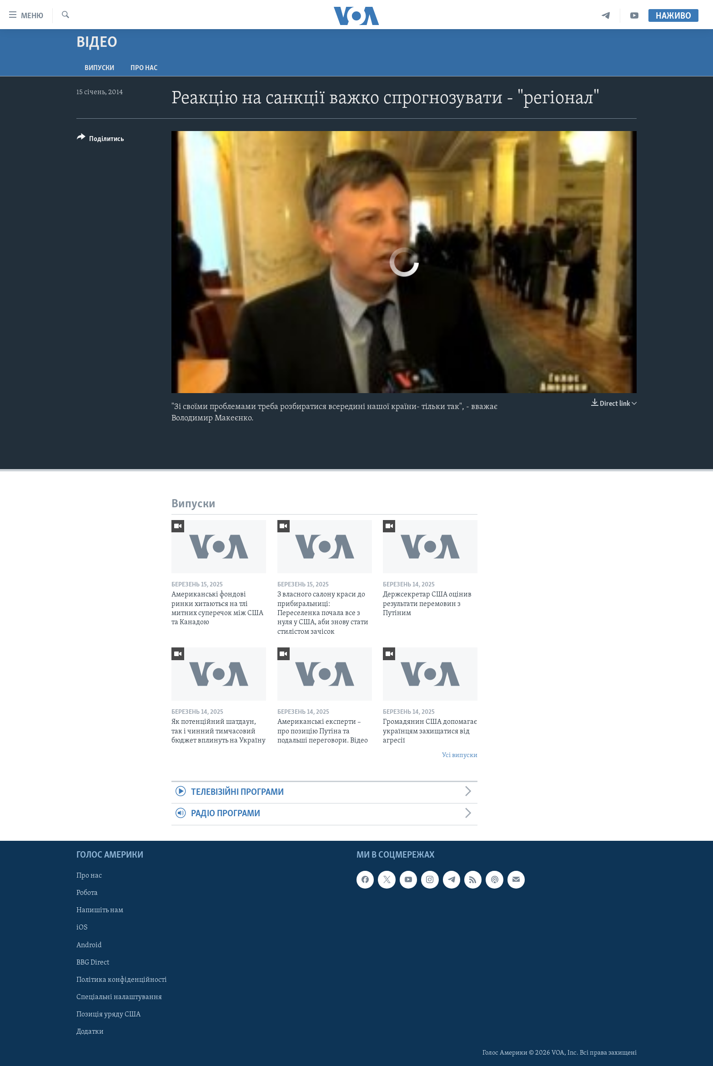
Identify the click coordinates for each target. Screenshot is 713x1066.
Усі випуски (459, 755)
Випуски (99, 68)
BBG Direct (92, 962)
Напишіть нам (99, 910)
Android (89, 945)
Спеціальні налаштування (119, 996)
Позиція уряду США (108, 1014)
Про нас (144, 68)
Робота (87, 893)
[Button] (100, 140)
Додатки (90, 1032)
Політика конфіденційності (121, 979)
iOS (82, 927)
